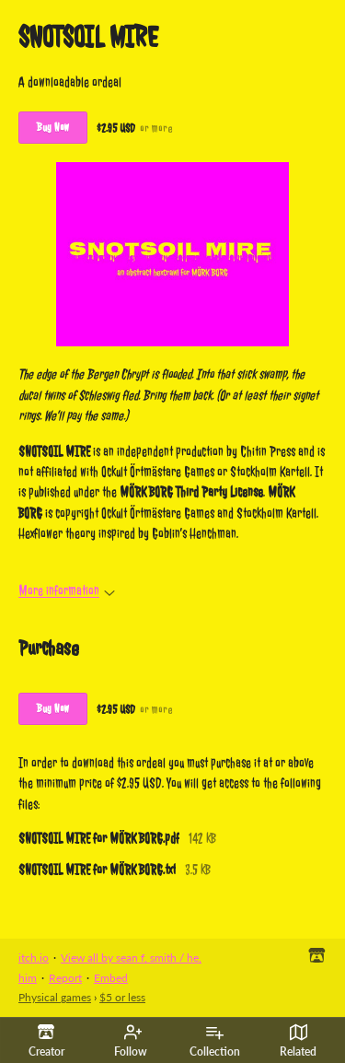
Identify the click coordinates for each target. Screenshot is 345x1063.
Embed (111, 978)
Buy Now (53, 127)
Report (65, 978)
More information (66, 591)
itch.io (33, 957)
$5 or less (122, 997)
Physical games (54, 997)
